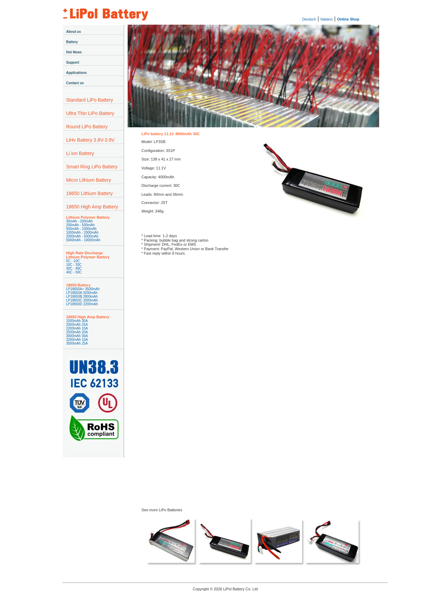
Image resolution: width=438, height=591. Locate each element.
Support (72, 62)
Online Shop (348, 19)
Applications (76, 73)
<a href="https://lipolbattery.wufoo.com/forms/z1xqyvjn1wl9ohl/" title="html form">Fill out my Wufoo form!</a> (253, 369)
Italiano (327, 19)
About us (73, 32)
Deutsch (309, 19)
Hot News (74, 52)
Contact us (75, 83)
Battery (72, 42)
